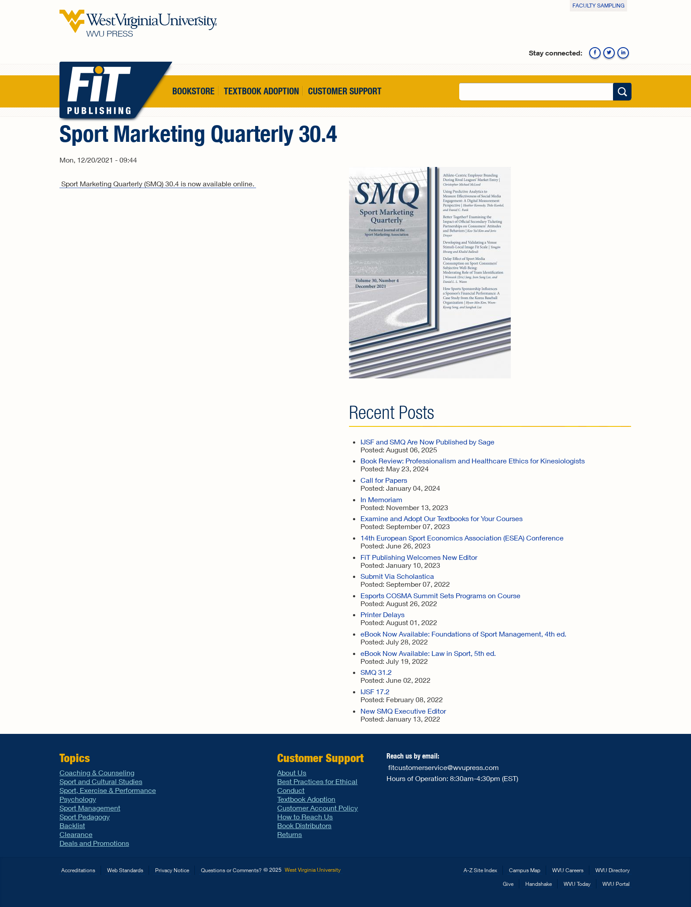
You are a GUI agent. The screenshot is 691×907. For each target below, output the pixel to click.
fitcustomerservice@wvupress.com (443, 767)
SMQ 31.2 (376, 672)
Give (508, 884)
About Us (291, 772)
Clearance (76, 834)
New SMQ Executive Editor (403, 711)
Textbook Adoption (261, 90)
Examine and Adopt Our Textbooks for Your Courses (441, 518)
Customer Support (345, 90)
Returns (289, 834)
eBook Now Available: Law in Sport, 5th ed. (428, 653)
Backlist (72, 825)
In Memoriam (381, 499)
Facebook (595, 53)
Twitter (609, 53)
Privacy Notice (172, 870)
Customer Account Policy (317, 807)
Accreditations (78, 870)
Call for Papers (383, 480)
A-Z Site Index (480, 870)
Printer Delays (382, 614)
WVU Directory (612, 870)
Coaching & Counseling (96, 772)
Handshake (538, 884)
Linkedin (623, 53)
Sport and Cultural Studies (100, 781)
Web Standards (125, 870)
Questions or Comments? (231, 870)
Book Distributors (304, 825)
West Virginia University (313, 869)
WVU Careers (567, 870)
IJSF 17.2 (375, 691)
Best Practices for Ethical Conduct (317, 785)
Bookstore (193, 90)
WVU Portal (616, 884)
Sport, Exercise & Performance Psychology (107, 794)
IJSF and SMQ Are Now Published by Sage (427, 441)
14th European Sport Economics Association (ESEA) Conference (462, 537)
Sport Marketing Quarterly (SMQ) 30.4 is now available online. (157, 183)
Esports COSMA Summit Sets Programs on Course (440, 595)
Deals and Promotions (94, 843)
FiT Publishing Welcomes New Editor (418, 557)
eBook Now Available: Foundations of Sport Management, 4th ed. (463, 633)
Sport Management (89, 807)
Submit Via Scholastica (397, 576)
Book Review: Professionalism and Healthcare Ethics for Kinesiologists (472, 460)
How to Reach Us (305, 816)
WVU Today (577, 884)
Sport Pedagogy (84, 816)
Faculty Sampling (598, 5)
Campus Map (524, 870)
